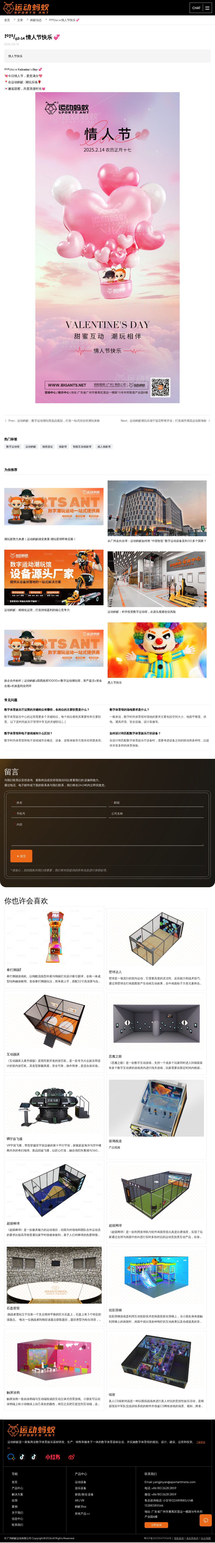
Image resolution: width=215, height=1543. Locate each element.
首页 (7, 20)
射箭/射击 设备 (84, 1494)
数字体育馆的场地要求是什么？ (160, 717)
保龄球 (63, 447)
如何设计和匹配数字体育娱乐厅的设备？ (160, 741)
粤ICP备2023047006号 (157, 1538)
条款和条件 (192, 1538)
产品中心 (17, 1488)
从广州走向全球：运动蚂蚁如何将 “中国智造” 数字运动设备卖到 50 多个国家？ (159, 558)
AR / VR (79, 1500)
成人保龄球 (104, 447)
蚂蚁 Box (80, 1507)
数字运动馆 (13, 447)
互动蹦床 (54, 1052)
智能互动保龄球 (82, 447)
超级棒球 (54, 1221)
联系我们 (17, 1525)
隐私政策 (179, 1538)
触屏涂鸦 (54, 1390)
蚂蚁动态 (36, 20)
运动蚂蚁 (31, 447)
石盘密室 (54, 1305)
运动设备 (80, 1482)
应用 (14, 1500)
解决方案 (17, 1494)
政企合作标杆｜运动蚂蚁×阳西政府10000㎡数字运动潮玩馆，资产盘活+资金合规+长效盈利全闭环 (55, 673)
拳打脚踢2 (54, 967)
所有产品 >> (82, 1514)
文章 (20, 20)
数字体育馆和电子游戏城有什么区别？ (54, 741)
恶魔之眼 (156, 1088)
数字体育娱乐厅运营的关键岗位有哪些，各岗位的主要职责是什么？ (54, 717)
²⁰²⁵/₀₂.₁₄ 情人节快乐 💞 (64, 20)
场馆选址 (47, 447)
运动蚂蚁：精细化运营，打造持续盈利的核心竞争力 (55, 598)
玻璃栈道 (156, 1173)
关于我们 (17, 1513)
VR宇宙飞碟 (54, 1136)
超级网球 (156, 1257)
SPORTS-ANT (26, 8)
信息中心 (17, 1519)
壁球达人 (156, 1004)
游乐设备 (80, 1488)
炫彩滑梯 (156, 1342)
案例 (14, 1507)
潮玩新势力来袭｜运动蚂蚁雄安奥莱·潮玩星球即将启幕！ (55, 527)
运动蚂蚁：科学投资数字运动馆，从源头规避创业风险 (159, 628)
